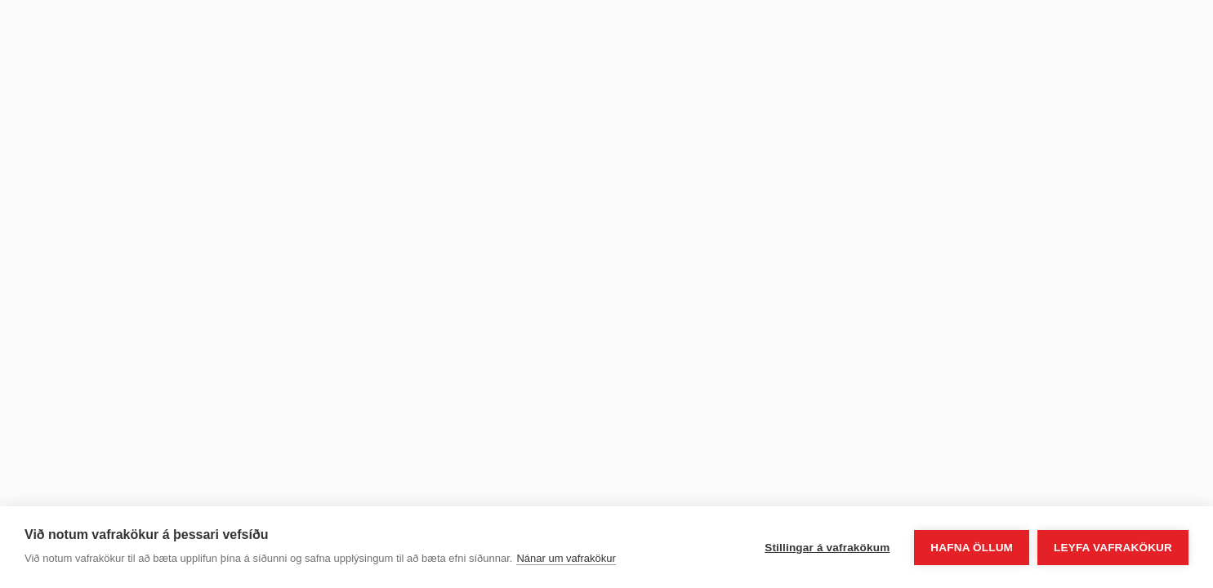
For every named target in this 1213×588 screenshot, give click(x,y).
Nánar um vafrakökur (565, 558)
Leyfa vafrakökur (1113, 547)
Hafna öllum (971, 547)
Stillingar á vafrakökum (827, 547)
